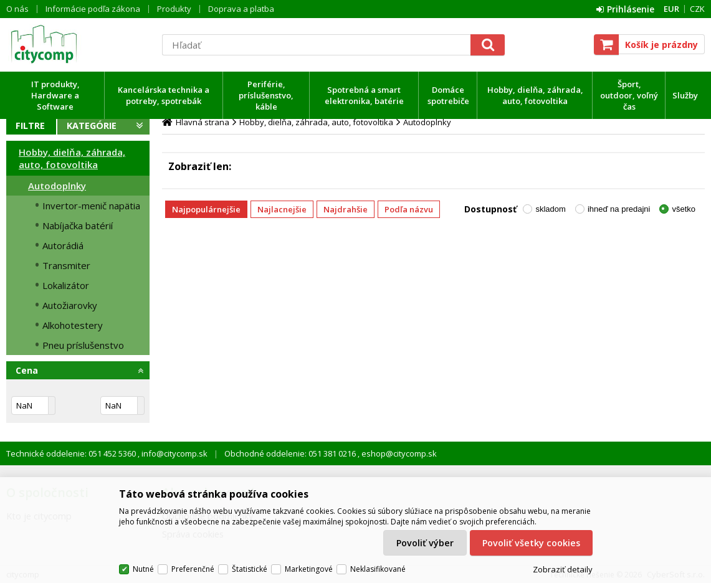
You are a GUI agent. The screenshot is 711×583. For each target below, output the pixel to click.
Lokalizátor (65, 285)
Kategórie (92, 125)
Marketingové (309, 569)
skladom (550, 209)
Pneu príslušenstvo (83, 345)
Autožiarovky (69, 305)
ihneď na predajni (619, 209)
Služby (685, 95)
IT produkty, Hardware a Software (55, 95)
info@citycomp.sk (174, 453)
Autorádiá (63, 245)
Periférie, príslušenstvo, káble (266, 95)
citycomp (78, 44)
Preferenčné (192, 569)
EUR (671, 8)
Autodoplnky (57, 185)
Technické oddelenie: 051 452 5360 (72, 453)
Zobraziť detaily (563, 569)
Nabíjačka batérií (77, 225)
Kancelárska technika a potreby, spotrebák (163, 95)
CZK (697, 8)
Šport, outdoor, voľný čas (629, 95)
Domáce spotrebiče (448, 95)
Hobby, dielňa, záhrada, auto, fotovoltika (535, 95)
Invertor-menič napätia (91, 205)
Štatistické (249, 569)
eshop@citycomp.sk (398, 453)
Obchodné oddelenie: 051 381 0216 (291, 453)
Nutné (143, 569)
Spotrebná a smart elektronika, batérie (364, 95)
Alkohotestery (72, 325)
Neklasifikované (378, 569)
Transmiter (66, 265)
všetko (683, 209)
